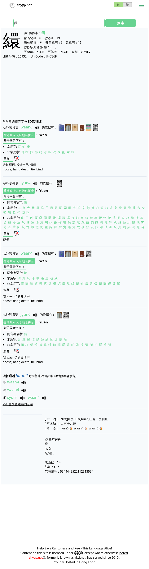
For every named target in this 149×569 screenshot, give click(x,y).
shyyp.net (36, 557)
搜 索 (120, 23)
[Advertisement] (75, 87)
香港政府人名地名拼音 (18, 135)
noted (123, 553)
